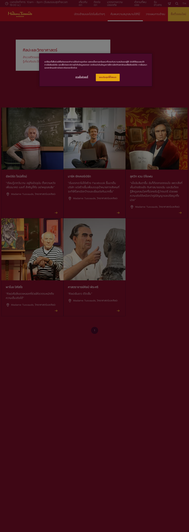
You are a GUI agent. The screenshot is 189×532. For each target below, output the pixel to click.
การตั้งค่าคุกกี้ (81, 77)
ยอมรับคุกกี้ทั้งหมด (107, 77)
